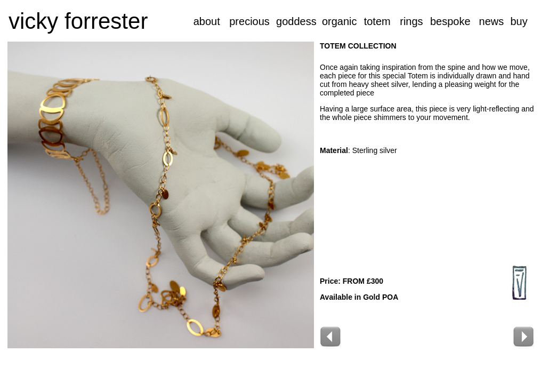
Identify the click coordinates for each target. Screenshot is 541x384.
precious (249, 21)
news (491, 21)
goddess (296, 21)
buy (518, 21)
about (206, 21)
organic (339, 21)
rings (411, 21)
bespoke (450, 21)
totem (377, 21)
